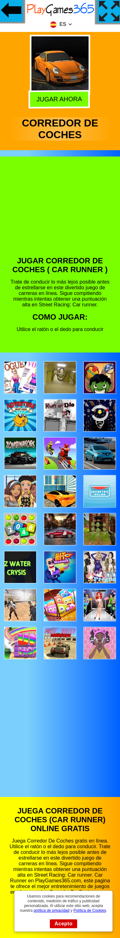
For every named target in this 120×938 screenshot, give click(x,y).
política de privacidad (52, 910)
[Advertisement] (59, 211)
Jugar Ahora (60, 98)
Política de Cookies (89, 910)
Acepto (64, 923)
